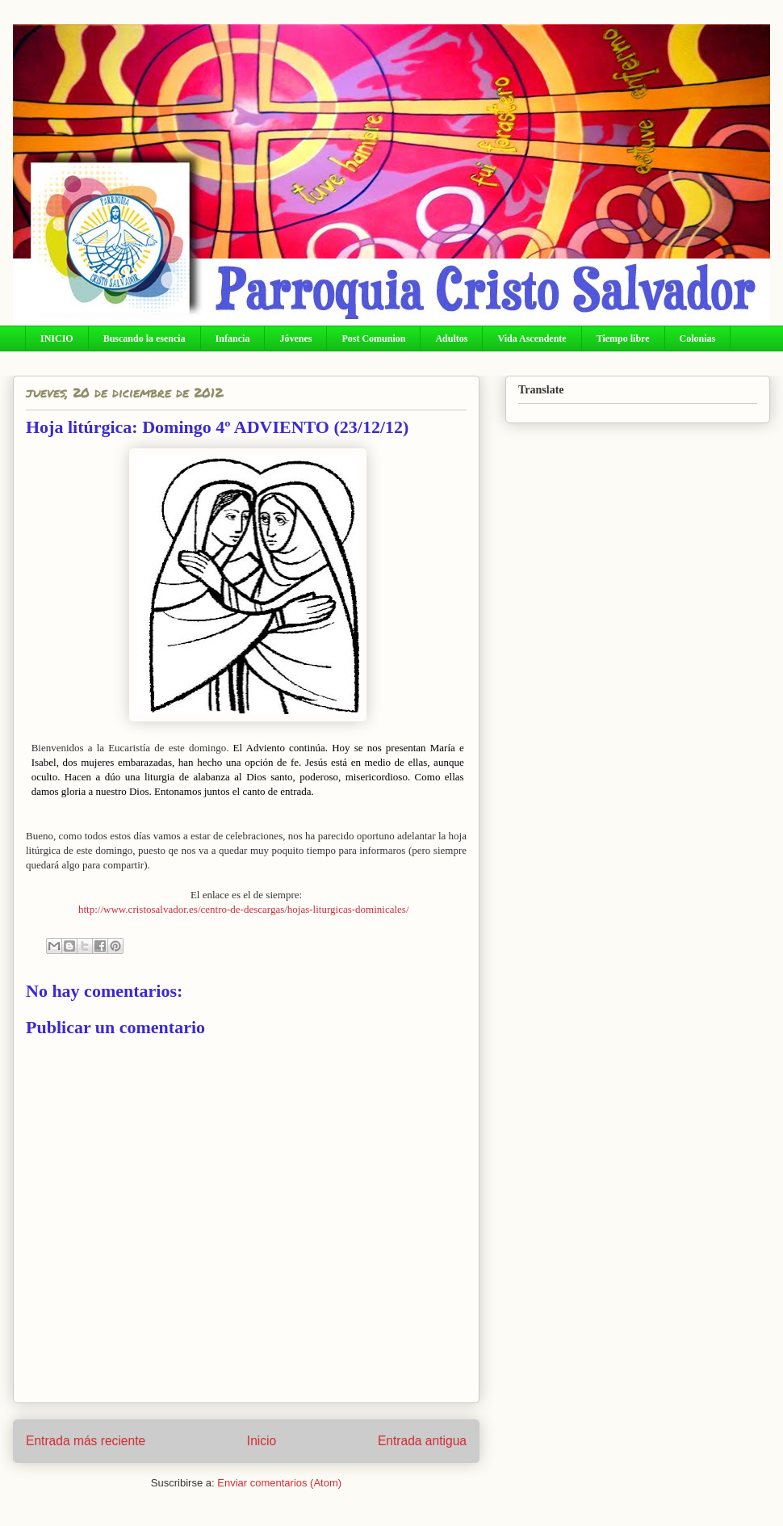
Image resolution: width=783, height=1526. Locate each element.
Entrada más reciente (85, 1441)
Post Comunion (373, 338)
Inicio (261, 1441)
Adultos (451, 338)
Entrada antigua (422, 1441)
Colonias (698, 338)
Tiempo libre (623, 338)
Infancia (233, 338)
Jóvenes (295, 338)
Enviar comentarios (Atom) (279, 1483)
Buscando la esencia (144, 338)
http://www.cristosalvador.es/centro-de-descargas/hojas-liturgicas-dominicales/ (243, 909)
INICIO (56, 338)
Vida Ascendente (531, 338)
